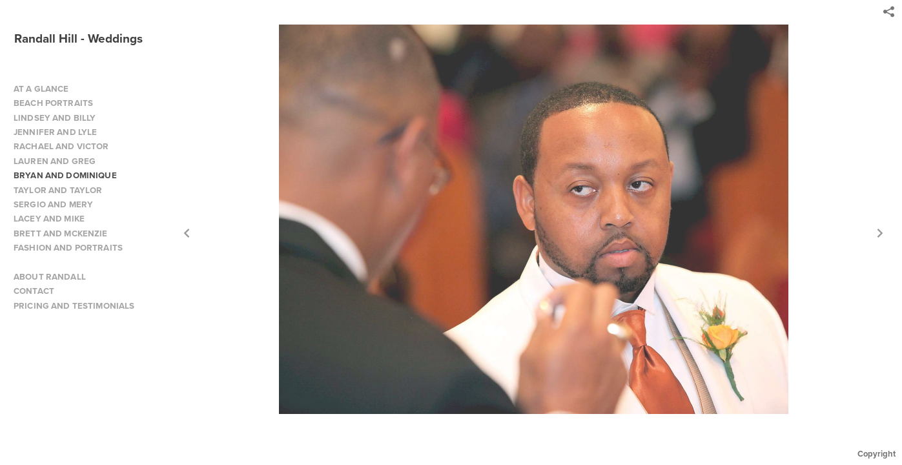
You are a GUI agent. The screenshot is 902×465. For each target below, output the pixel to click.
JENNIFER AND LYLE (55, 132)
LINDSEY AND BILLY (55, 118)
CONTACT (34, 291)
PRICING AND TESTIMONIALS (74, 306)
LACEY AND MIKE (49, 218)
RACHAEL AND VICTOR (61, 146)
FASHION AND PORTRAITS (68, 248)
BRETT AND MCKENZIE (61, 233)
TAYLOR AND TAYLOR (58, 190)
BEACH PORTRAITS (53, 103)
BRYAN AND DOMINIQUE (65, 175)
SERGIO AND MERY (53, 204)
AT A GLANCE (41, 89)
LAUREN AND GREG (55, 161)
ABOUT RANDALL (50, 277)
